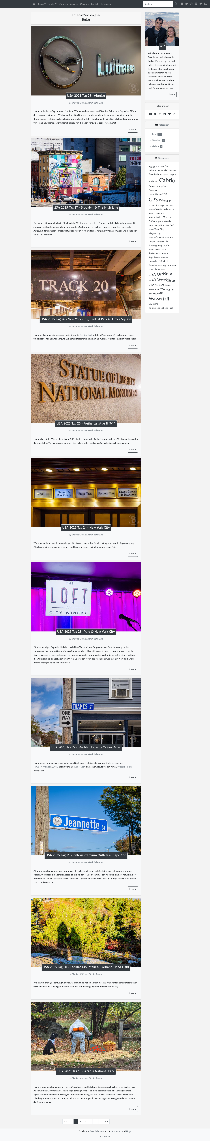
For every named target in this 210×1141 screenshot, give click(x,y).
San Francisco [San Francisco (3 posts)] (155, 253)
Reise (154, 134)
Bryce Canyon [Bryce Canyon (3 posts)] (169, 174)
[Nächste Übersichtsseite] (100, 1121)
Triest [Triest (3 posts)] (151, 269)
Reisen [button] (41, 4)
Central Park (86, 335)
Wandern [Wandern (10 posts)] (154, 289)
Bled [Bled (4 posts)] (166, 170)
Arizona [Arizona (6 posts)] (152, 170)
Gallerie (155, 146)
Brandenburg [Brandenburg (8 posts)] (155, 174)
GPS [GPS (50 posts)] (153, 199)
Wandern (63, 4)
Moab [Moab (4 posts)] (151, 213)
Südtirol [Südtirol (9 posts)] (163, 261)
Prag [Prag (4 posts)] (160, 245)
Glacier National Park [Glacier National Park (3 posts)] (158, 194)
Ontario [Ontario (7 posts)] (169, 237)
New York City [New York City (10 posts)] (156, 229)
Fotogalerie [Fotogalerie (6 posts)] (162, 186)
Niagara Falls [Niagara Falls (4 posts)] (154, 233)
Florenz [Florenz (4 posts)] (152, 186)
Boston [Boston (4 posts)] (172, 170)
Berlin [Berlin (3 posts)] (160, 170)
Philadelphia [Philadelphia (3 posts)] (162, 241)
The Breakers (79, 767)
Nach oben (105, 1136)
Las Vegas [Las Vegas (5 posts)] (160, 205)
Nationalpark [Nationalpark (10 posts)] (156, 221)
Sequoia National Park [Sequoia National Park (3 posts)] (158, 257)
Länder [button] (51, 4)
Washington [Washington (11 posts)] (167, 289)
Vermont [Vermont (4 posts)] (159, 285)
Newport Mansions (42, 767)
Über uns (84, 4)
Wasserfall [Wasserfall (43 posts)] (159, 298)
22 (95, 1121)
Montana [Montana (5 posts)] (159, 213)
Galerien (74, 4)
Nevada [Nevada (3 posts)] (167, 221)
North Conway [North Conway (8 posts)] (156, 237)
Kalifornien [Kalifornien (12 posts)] (165, 200)
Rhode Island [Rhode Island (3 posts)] (154, 249)
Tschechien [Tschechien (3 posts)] (159, 269)
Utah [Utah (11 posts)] (151, 285)
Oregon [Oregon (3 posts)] (152, 241)
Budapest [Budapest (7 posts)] (153, 181)
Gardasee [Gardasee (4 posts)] (153, 190)
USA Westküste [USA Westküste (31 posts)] (162, 280)
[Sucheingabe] (158, 4)
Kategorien (163, 124)
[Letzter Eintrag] (106, 1121)
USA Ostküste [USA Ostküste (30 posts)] (160, 274)
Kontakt (95, 4)
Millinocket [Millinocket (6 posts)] (169, 209)
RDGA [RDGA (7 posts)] (166, 245)
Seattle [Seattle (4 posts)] (165, 253)
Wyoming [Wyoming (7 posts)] (153, 304)
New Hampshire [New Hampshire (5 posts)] (156, 225)
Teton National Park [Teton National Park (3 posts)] (157, 265)
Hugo (129, 1131)
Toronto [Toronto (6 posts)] (172, 265)
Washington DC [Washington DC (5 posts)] (156, 293)
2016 (55, 767)
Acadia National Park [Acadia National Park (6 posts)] (159, 166)
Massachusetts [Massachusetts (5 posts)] (155, 209)
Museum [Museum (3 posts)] (167, 217)
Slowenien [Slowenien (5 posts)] (153, 261)
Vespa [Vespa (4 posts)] (167, 285)
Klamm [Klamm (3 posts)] (152, 205)
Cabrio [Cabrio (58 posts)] (167, 180)
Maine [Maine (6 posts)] (169, 205)
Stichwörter (164, 158)
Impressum (106, 4)
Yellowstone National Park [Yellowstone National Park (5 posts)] (161, 307)
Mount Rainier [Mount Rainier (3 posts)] (155, 217)
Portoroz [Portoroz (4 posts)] (153, 245)
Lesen (132, 129)
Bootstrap (116, 1131)
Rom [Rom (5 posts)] (163, 249)
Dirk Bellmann (97, 1131)
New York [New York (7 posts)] (170, 225)
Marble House (125, 767)
